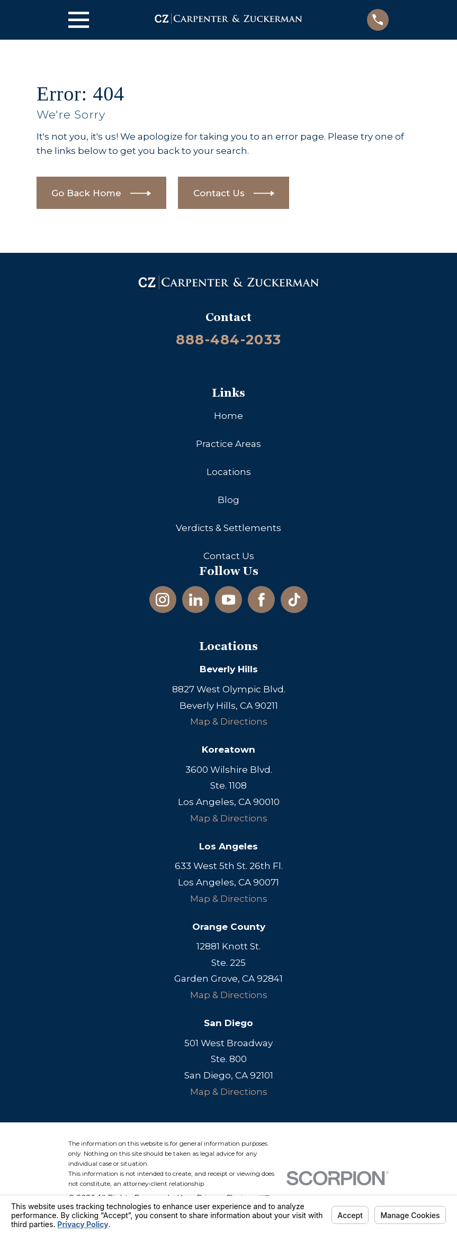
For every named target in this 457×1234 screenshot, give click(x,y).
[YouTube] (229, 600)
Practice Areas (228, 443)
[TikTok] (294, 600)
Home (228, 415)
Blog (228, 500)
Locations (229, 472)
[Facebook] (261, 600)
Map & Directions (228, 721)
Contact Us (228, 556)
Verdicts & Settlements (228, 528)
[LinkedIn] (196, 600)
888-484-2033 (228, 339)
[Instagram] (162, 600)
